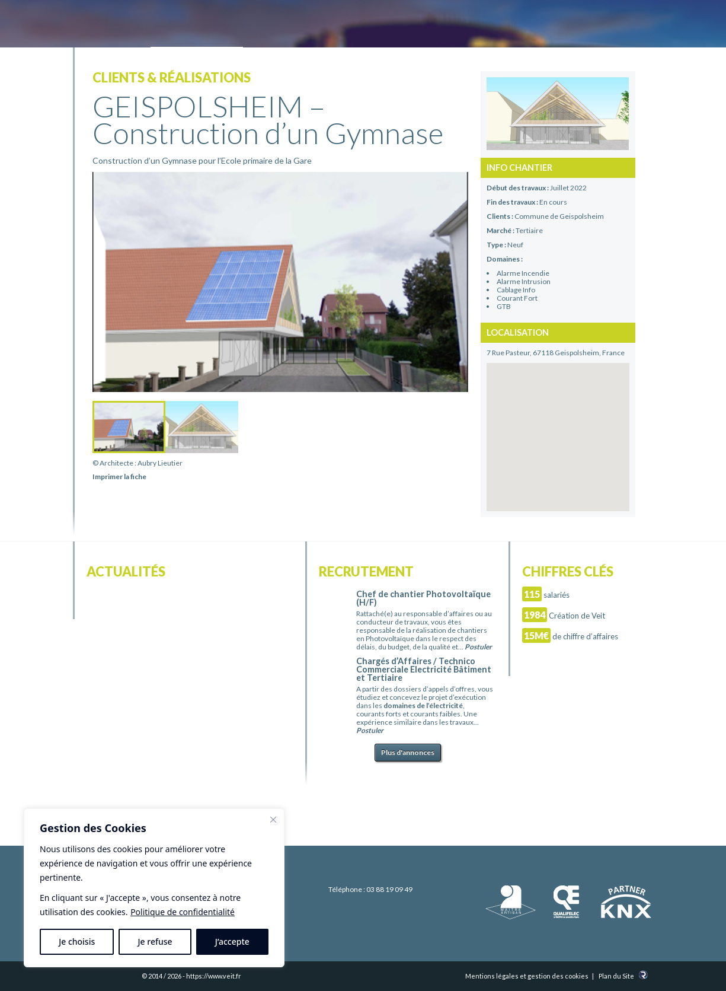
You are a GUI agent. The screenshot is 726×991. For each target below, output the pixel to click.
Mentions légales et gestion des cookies (527, 976)
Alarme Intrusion (524, 281)
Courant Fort (517, 298)
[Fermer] (273, 820)
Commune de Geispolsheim (559, 216)
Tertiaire (529, 230)
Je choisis (77, 941)
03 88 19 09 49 (389, 889)
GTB (504, 306)
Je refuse (155, 941)
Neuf (515, 244)
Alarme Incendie (523, 273)
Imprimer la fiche (119, 476)
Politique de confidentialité (182, 911)
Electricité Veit (138, 25)
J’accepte (232, 941)
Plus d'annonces (407, 752)
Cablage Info (516, 289)
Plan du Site (616, 976)
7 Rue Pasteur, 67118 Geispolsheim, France (556, 352)
